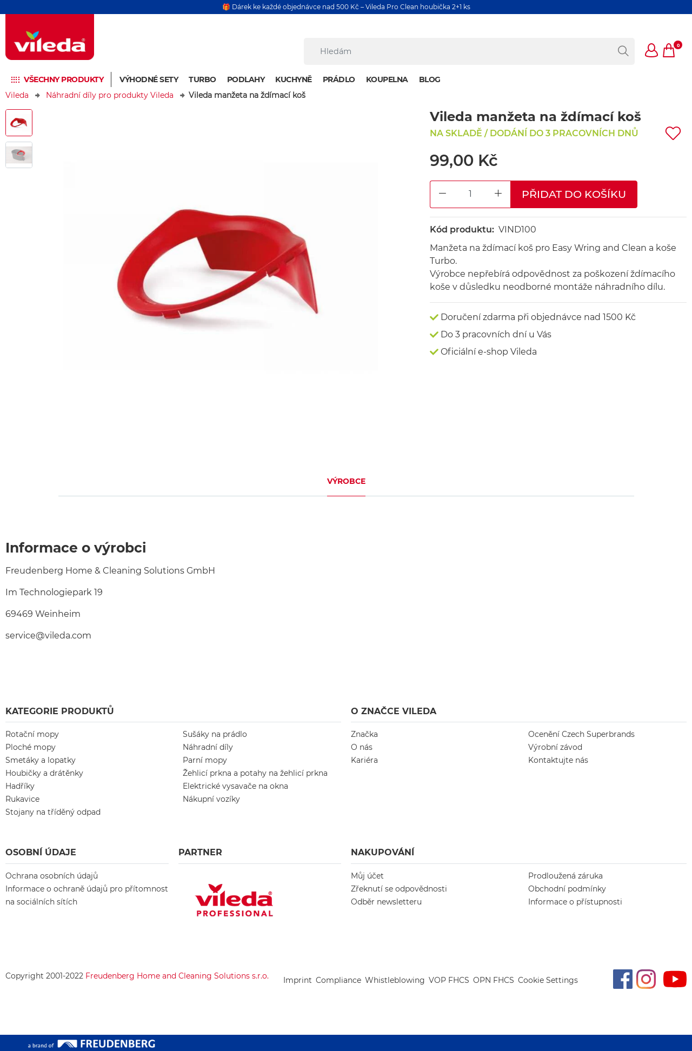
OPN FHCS (493, 980)
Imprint (297, 980)
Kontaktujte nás (558, 760)
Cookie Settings (548, 980)
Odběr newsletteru (386, 902)
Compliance (338, 980)
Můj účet (367, 876)
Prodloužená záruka (565, 876)
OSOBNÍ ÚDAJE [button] (40, 852)
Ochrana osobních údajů (51, 876)
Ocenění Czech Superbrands (581, 734)
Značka (364, 734)
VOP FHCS (449, 980)
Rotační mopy (32, 734)
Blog (430, 79)
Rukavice (22, 799)
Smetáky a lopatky (40, 760)
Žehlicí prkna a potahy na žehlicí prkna (255, 773)
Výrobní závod (555, 747)
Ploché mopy (30, 747)
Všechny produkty (63, 79)
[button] (652, 51)
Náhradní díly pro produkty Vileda (110, 95)
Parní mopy (205, 760)
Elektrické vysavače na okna (235, 786)
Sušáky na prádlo (215, 734)
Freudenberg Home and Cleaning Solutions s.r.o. (177, 976)
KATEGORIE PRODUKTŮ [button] (59, 711)
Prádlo (339, 79)
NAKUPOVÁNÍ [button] (382, 852)
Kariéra (364, 760)
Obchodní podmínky (567, 889)
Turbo (202, 79)
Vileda (17, 95)
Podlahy (246, 79)
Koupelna (387, 79)
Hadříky (20, 786)
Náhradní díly (208, 747)
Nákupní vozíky (211, 799)
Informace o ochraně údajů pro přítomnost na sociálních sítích (86, 895)
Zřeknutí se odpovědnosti (399, 889)
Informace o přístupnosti (575, 902)
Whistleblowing (395, 980)
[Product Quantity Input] (470, 194)
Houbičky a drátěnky (44, 773)
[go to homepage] (49, 37)
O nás (361, 747)
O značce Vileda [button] (393, 711)
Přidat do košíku (574, 194)
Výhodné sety (148, 79)
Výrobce (346, 481)
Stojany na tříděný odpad (53, 812)
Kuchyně (293, 79)
